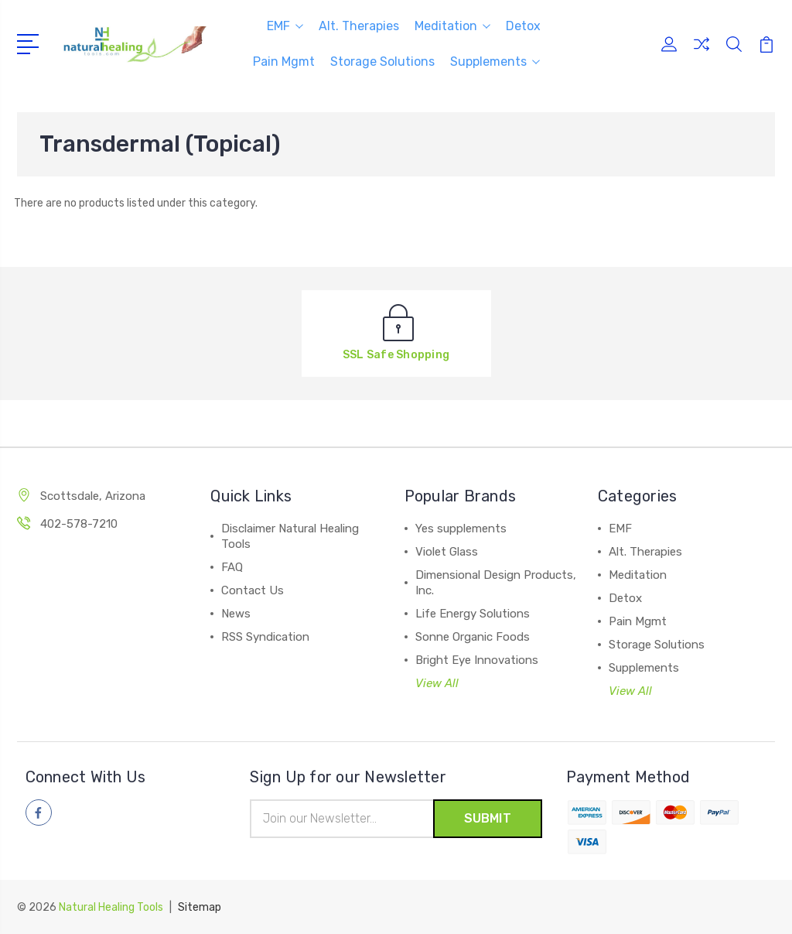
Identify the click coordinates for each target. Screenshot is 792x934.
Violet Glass (446, 552)
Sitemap (199, 907)
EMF (285, 26)
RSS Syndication (265, 637)
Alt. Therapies (359, 26)
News (236, 614)
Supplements (495, 61)
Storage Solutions (382, 61)
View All (437, 683)
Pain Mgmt (284, 61)
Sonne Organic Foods (472, 637)
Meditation (452, 26)
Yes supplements (461, 528)
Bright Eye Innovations (476, 660)
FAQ (232, 567)
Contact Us (252, 590)
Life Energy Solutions (472, 614)
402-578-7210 (79, 524)
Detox (523, 26)
